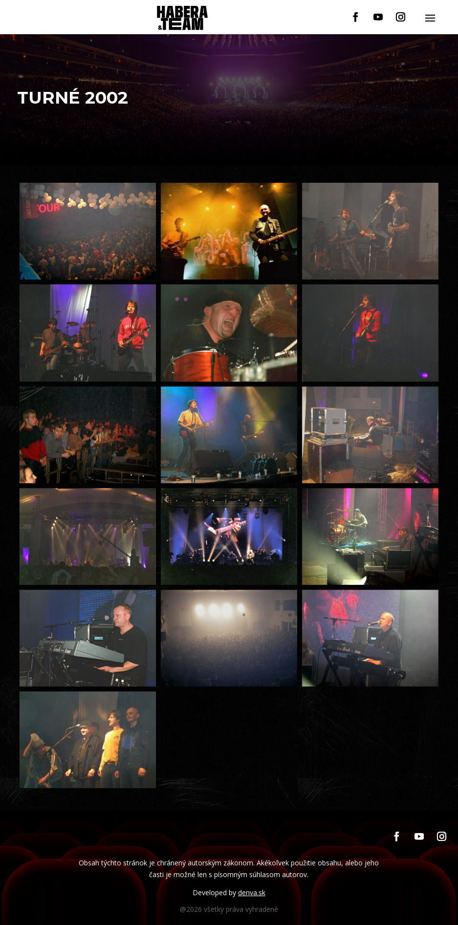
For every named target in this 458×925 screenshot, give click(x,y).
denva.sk (251, 892)
